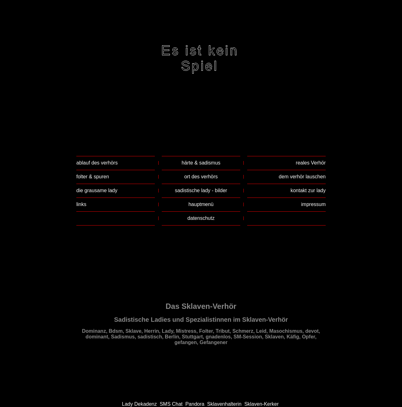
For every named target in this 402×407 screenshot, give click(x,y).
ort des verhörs (201, 176)
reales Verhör (311, 162)
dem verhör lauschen (302, 176)
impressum (313, 204)
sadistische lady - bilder (201, 190)
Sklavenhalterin (224, 404)
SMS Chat (171, 404)
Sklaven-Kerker (261, 404)
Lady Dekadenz (139, 404)
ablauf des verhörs (97, 162)
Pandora (194, 404)
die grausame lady (96, 190)
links (81, 204)
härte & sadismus (201, 162)
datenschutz (201, 218)
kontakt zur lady (308, 190)
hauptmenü (201, 204)
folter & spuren (92, 176)
